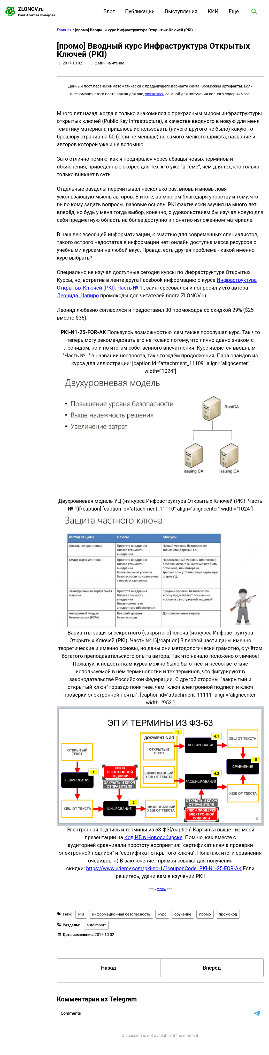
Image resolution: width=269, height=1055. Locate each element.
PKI (81, 914)
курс (162, 914)
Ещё (234, 11)
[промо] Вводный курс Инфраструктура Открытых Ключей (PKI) (153, 50)
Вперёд (212, 968)
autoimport (96, 925)
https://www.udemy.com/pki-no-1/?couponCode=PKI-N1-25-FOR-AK (164, 868)
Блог (109, 11)
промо (205, 914)
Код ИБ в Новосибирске (153, 837)
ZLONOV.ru (36, 12)
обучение (182, 914)
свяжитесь (154, 94)
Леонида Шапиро (78, 295)
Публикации (140, 11)
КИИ (213, 11)
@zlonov (160, 889)
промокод (228, 914)
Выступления (181, 11)
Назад (108, 968)
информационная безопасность (121, 914)
